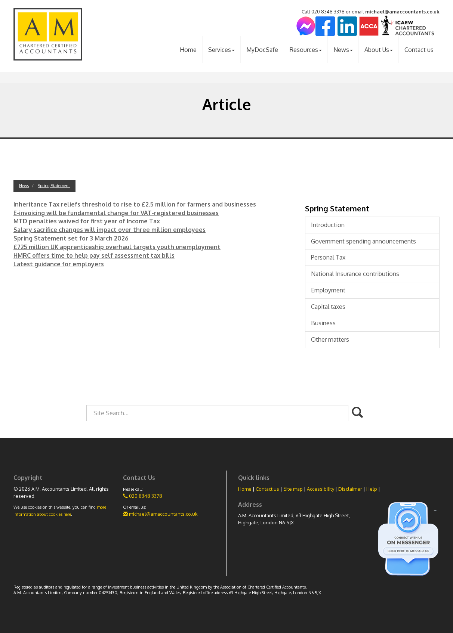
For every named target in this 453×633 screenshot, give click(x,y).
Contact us (419, 49)
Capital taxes (328, 306)
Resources (306, 49)
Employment (328, 290)
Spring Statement (54, 185)
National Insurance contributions (355, 273)
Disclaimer (350, 489)
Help (371, 489)
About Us (378, 49)
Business (323, 323)
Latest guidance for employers (58, 264)
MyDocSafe (262, 49)
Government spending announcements (363, 241)
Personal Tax (328, 257)
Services (221, 49)
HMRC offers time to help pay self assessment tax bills (94, 255)
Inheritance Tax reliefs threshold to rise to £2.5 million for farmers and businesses (134, 204)
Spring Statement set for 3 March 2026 (71, 238)
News (343, 49)
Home (188, 49)
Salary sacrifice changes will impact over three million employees (109, 229)
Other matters (330, 339)
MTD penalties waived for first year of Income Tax (86, 221)
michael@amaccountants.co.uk (402, 12)
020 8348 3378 (142, 496)
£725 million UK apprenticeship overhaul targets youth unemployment (117, 247)
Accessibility (320, 489)
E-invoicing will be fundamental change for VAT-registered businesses (116, 213)
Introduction (328, 225)
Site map (293, 489)
